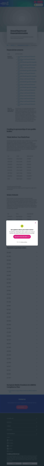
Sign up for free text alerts (22, 236)
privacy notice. (24, 242)
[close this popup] (35, 222)
